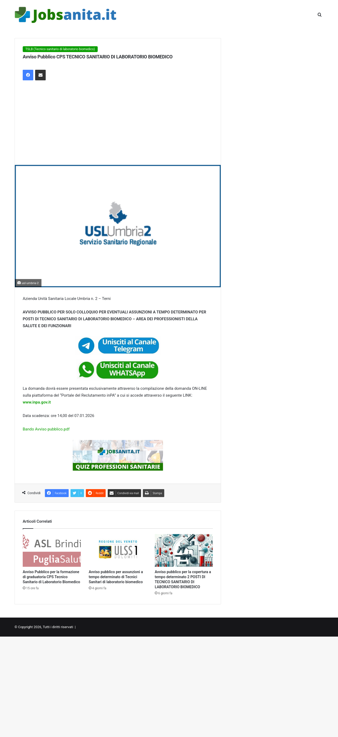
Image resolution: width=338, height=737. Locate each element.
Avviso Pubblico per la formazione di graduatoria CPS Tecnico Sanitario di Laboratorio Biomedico (51, 577)
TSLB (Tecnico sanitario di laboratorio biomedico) (60, 49)
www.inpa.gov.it (37, 402)
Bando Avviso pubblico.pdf (46, 429)
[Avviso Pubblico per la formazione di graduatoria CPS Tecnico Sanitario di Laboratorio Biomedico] (52, 550)
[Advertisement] (118, 125)
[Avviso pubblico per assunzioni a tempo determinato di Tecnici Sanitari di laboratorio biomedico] (118, 550)
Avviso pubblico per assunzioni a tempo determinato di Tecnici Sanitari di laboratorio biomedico (116, 577)
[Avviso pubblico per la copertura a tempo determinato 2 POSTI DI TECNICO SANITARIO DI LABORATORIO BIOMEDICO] (184, 550)
